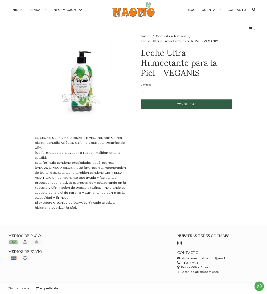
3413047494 (187, 262)
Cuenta (211, 9)
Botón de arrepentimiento (198, 271)
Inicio (16, 10)
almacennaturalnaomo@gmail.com (204, 258)
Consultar (186, 104)
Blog (191, 10)
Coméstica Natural (171, 36)
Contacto (237, 10)
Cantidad (146, 84)
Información (67, 9)
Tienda (37, 9)
